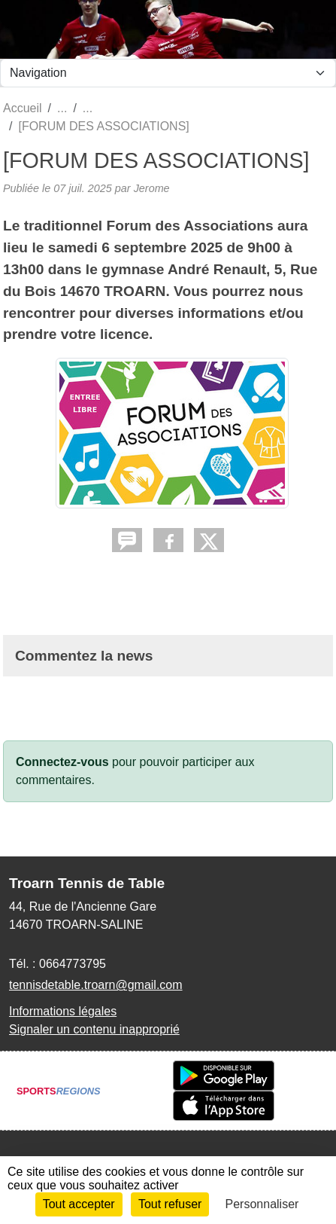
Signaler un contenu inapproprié (94, 1029)
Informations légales (63, 1011)
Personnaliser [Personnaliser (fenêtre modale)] (262, 1204)
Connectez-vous (62, 761)
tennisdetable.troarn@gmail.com (96, 984)
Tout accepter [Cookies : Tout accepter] (79, 1204)
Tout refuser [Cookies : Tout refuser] (169, 1204)
